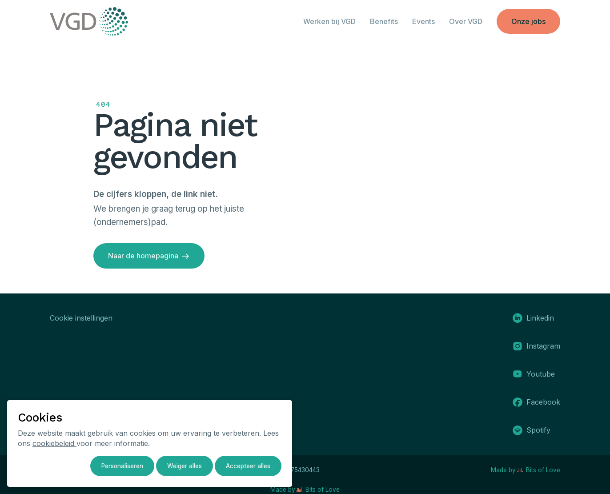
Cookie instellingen (81, 317)
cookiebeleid (54, 443)
